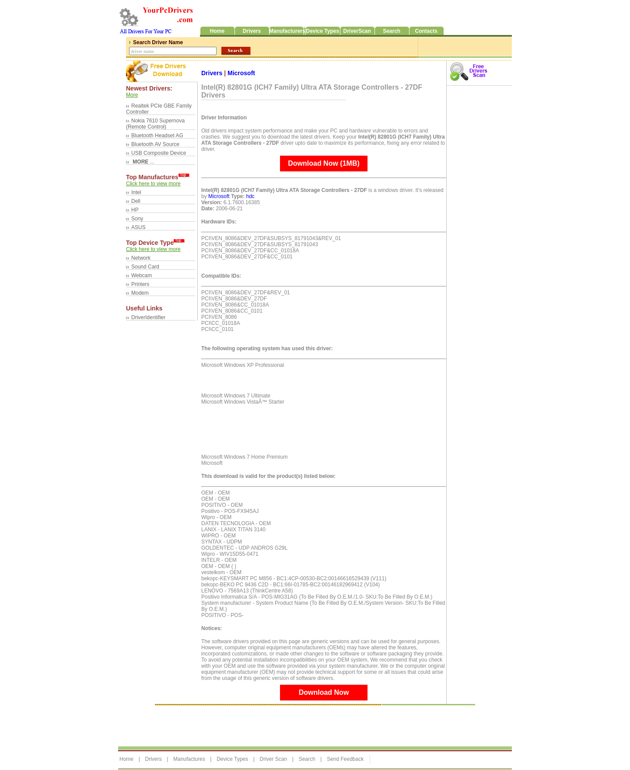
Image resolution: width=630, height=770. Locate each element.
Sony (137, 219)
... (142, 162)
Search (307, 759)
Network (140, 258)
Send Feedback (345, 759)
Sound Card (145, 267)
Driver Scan (273, 759)
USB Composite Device (158, 153)
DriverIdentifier (148, 317)
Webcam (141, 275)
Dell (135, 201)
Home (126, 759)
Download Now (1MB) (324, 163)
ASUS (138, 227)
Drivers (212, 73)
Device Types (232, 759)
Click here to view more (153, 184)
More (132, 95)
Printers (140, 284)
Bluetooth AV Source (155, 144)
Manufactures (189, 759)
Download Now (324, 692)
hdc (250, 196)
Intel (136, 192)
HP (135, 210)
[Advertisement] (277, 723)
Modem (140, 293)
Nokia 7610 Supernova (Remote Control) (155, 124)
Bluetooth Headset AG (157, 135)
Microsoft (241, 73)
